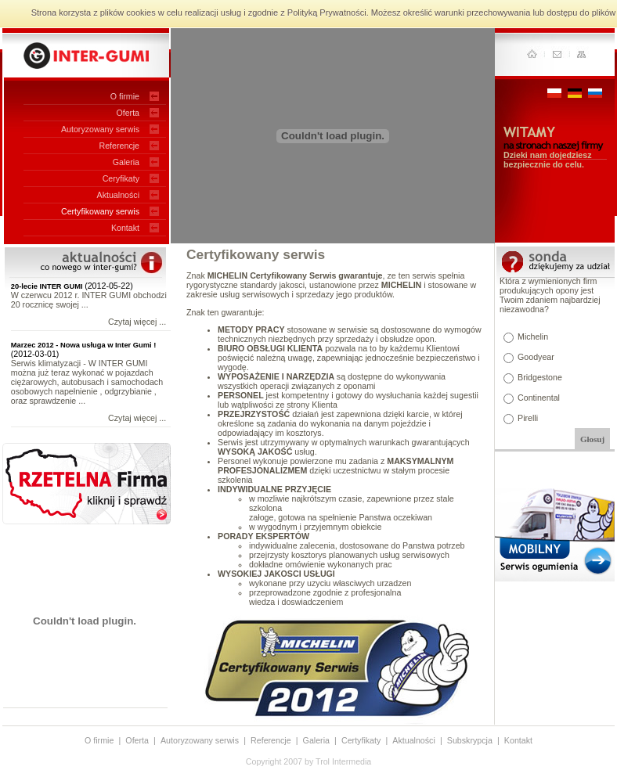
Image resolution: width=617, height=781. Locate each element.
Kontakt (125, 227)
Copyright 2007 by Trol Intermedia (309, 761)
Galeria (126, 162)
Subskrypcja (470, 740)
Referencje (119, 145)
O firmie (124, 96)
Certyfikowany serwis (100, 211)
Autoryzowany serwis (100, 129)
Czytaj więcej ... (137, 321)
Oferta (127, 112)
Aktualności (118, 195)
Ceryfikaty (121, 178)
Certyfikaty (361, 740)
